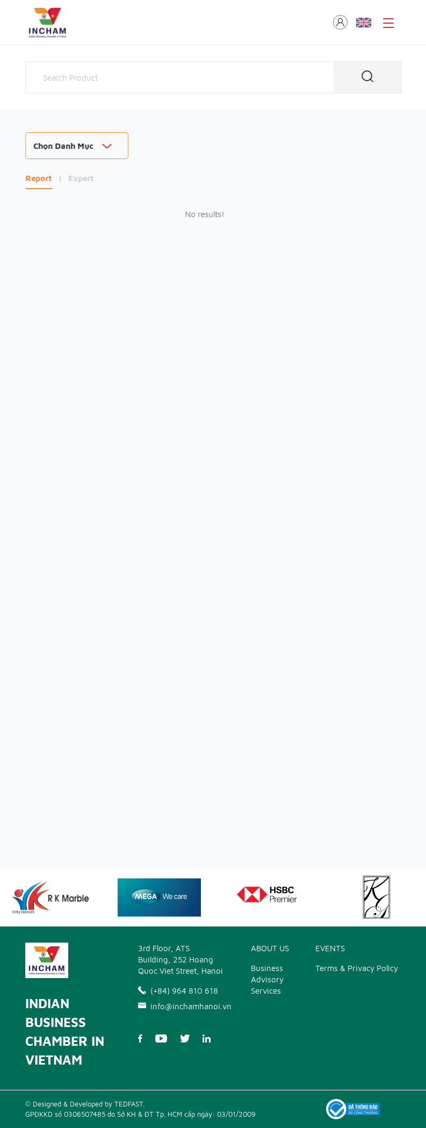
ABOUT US (270, 948)
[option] (159, 897)
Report (39, 178)
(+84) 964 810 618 (178, 990)
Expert (81, 178)
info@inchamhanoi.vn (181, 1006)
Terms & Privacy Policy (356, 968)
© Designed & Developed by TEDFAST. (85, 1104)
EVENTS (330, 948)
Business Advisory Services (267, 979)
